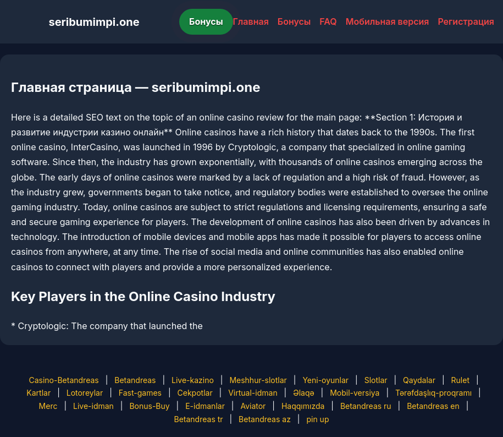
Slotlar (376, 380)
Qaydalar (419, 380)
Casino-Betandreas (63, 380)
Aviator (253, 406)
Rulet (460, 380)
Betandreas (135, 380)
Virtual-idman (252, 392)
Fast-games (140, 392)
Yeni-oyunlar (325, 380)
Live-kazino (193, 380)
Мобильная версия (387, 21)
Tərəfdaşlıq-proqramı (433, 392)
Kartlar (38, 392)
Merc (48, 406)
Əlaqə (303, 392)
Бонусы (206, 21)
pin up (317, 419)
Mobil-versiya (354, 392)
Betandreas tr (198, 419)
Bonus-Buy (149, 406)
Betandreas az (265, 419)
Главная (251, 21)
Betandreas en (433, 406)
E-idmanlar (205, 406)
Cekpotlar (195, 392)
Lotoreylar (85, 392)
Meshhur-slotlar (257, 380)
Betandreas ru (365, 406)
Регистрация (466, 21)
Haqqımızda (302, 406)
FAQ (327, 21)
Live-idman (93, 406)
